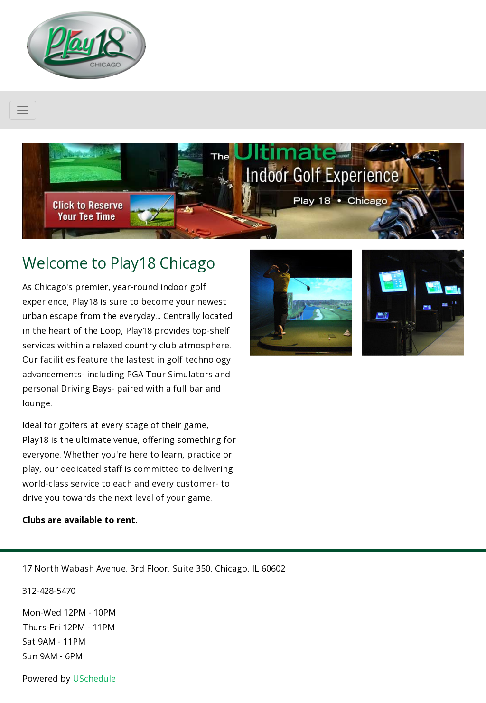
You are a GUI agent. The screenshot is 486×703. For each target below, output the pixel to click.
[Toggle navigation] (22, 110)
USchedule (94, 678)
